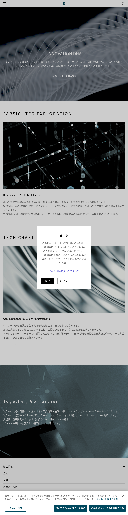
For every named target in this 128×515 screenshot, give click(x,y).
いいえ (64, 281)
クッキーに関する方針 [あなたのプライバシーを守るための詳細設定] (107, 499)
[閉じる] (122, 496)
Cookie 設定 (16, 508)
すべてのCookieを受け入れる (70, 508)
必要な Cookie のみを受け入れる (107, 508)
